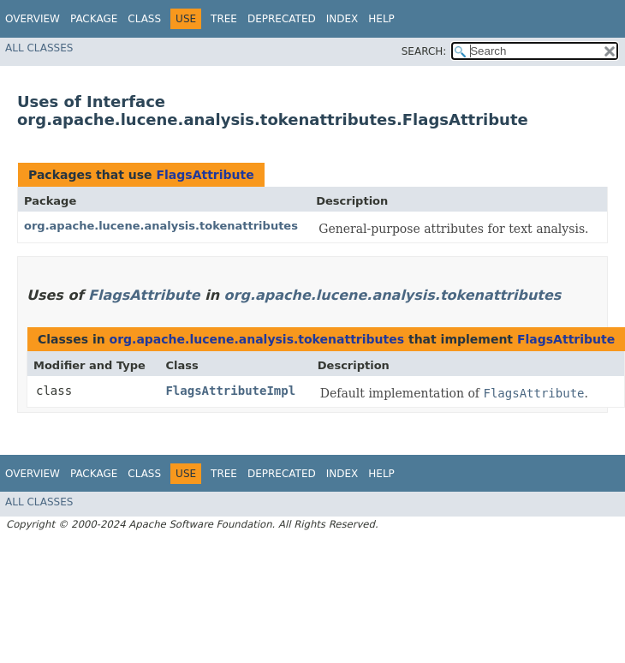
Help (381, 19)
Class (144, 19)
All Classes (39, 48)
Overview (32, 19)
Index (342, 19)
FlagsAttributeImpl (230, 390)
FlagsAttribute (204, 175)
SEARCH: (424, 51)
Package (93, 19)
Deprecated (281, 19)
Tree (224, 19)
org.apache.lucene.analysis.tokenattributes (161, 225)
